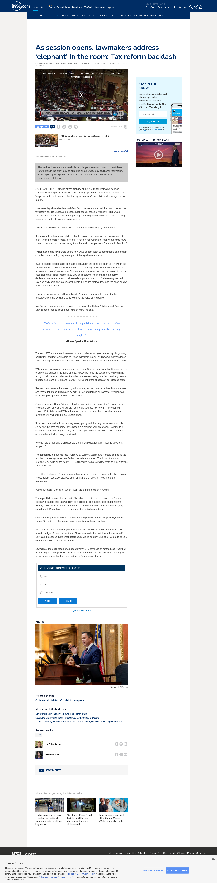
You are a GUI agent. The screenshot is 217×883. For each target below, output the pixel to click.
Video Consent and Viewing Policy (55, 877)
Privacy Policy (143, 131)
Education (126, 15)
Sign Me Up (153, 121)
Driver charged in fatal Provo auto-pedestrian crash (61, 713)
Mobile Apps (115, 853)
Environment (150, 15)
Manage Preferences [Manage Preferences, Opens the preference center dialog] (153, 870)
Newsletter (130, 853)
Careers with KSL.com (174, 853)
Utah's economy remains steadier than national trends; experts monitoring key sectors (79, 721)
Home (65, 15)
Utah (38, 734)
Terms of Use (156, 129)
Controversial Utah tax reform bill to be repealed (60, 700)
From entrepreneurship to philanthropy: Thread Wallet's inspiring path (112, 818)
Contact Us (155, 853)
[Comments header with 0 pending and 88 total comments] (81, 770)
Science (138, 15)
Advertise (143, 853)
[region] (108, 869)
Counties (75, 15)
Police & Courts (90, 15)
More (162, 15)
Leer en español (120, 151)
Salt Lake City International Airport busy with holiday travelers (67, 717)
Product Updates (196, 853)
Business (104, 15)
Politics (115, 15)
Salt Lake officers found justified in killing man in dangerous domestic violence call (79, 820)
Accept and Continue (177, 870)
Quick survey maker (81, 610)
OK (213, 859)
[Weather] (112, 8)
